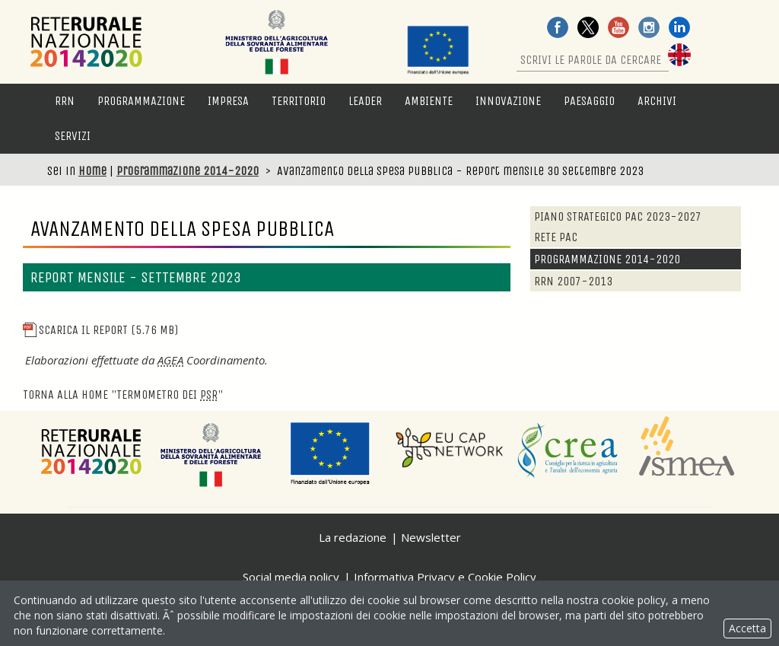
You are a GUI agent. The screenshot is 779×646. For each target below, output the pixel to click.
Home (92, 171)
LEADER (365, 101)
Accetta (747, 628)
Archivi (657, 101)
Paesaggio (589, 101)
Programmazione (141, 101)
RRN (65, 101)
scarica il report (100, 330)
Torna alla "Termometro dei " (123, 394)
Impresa (228, 101)
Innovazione (508, 101)
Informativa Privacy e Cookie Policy (445, 576)
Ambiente (429, 101)
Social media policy (291, 576)
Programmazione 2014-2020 (187, 171)
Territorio (299, 101)
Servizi (73, 136)
